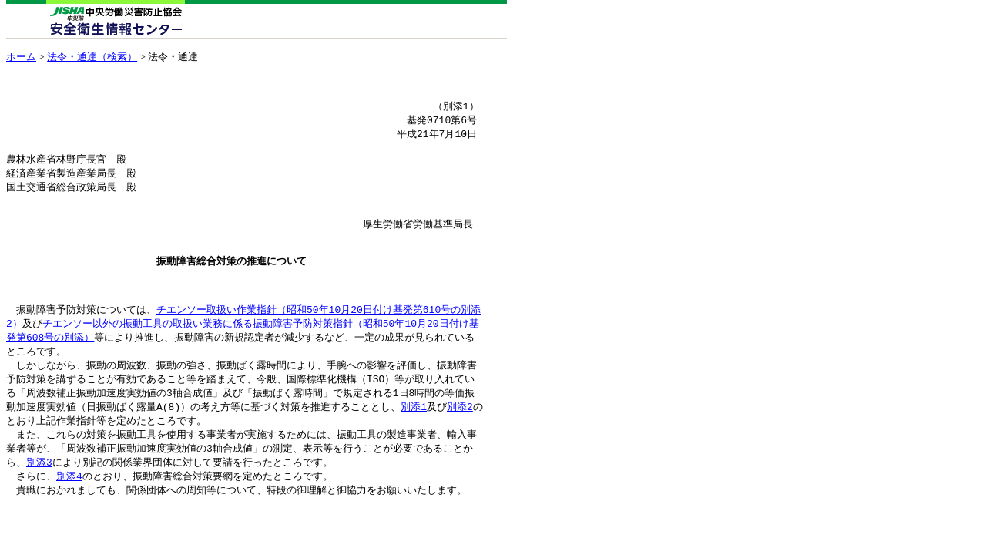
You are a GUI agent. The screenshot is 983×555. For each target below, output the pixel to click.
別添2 (460, 439)
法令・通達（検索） (92, 56)
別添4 (69, 513)
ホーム (21, 56)
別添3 (39, 498)
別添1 (414, 439)
